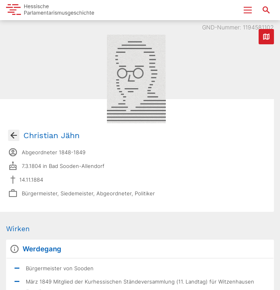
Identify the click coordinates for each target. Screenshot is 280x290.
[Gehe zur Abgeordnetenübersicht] (13, 135)
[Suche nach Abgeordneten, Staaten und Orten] (266, 10)
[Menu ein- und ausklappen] (247, 10)
